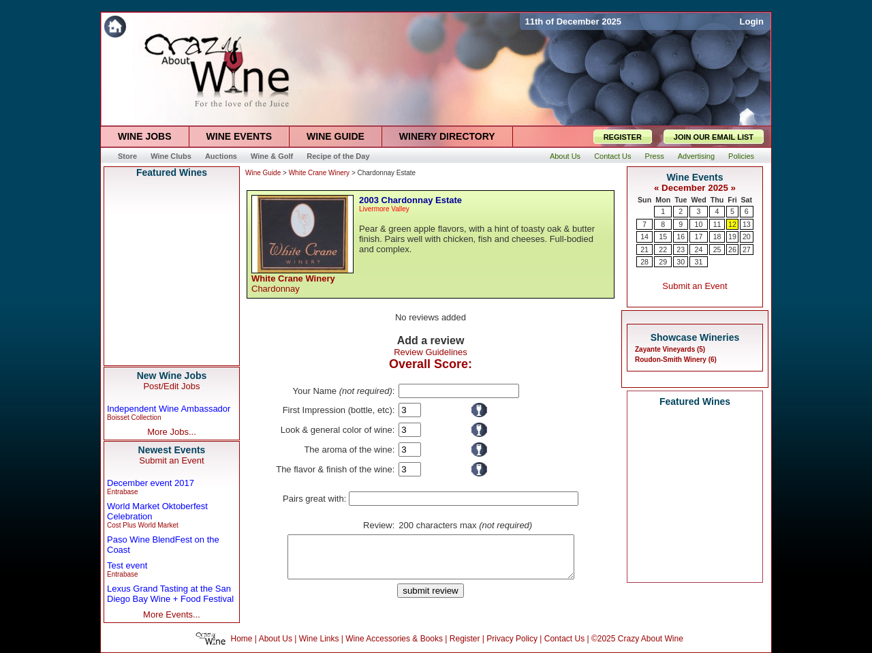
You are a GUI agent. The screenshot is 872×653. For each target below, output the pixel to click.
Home (242, 638)
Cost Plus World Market (142, 525)
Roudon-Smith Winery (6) (676, 359)
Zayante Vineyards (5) (670, 349)
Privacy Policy (512, 638)
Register (465, 638)
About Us (275, 638)
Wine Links (319, 638)
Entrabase (122, 492)
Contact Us (564, 638)
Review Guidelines (430, 352)
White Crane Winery (319, 173)
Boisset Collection (134, 417)
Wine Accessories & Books (394, 638)
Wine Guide (263, 173)
